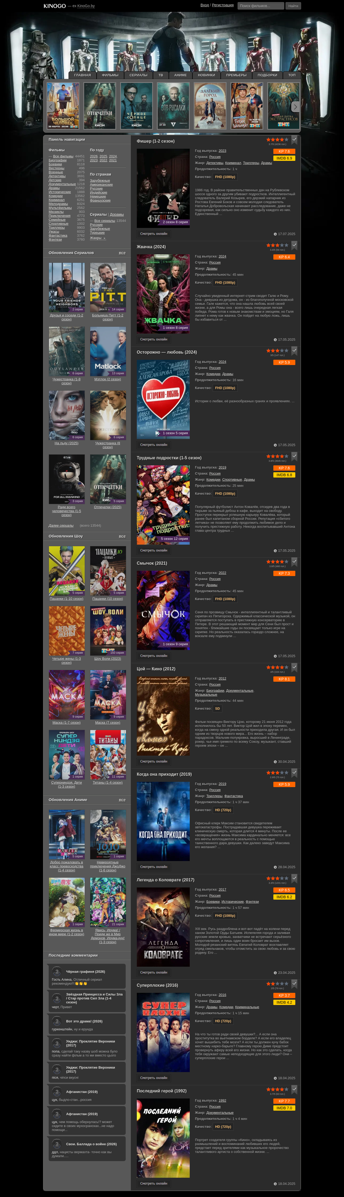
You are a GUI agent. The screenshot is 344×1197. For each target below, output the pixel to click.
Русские (96, 188)
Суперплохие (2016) (157, 985)
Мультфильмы (60, 208)
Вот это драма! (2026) (84, 1021)
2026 (94, 156)
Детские (55, 180)
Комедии (213, 374)
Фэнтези (252, 902)
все (122, 252)
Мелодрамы (58, 204)
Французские (100, 200)
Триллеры (251, 163)
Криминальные (247, 1007)
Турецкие (97, 233)
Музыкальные (206, 694)
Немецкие (98, 196)
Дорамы (117, 214)
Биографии (215, 691)
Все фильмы (63, 156)
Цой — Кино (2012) (156, 669)
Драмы (266, 163)
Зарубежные (100, 181)
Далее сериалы (61, 525)
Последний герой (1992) (162, 1091)
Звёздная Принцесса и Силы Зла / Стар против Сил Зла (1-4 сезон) (94, 998)
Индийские (98, 192)
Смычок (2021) (152, 563)
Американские (101, 184)
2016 (222, 995)
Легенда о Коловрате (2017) (165, 880)
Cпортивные (232, 479)
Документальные (240, 691)
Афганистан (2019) (82, 1092)
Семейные (57, 220)
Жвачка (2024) (151, 247)
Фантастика (233, 796)
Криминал (233, 163)
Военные (56, 172)
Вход (205, 5)
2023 (222, 151)
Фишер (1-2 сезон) (156, 141)
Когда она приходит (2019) (164, 774)
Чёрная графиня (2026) (85, 972)
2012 (222, 678)
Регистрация (223, 5)
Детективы (214, 163)
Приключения (59, 216)
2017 (222, 889)
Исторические (232, 902)
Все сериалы (104, 221)
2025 (103, 156)
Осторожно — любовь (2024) (167, 352)
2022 (222, 573)
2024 (222, 256)
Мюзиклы (56, 212)
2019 (222, 467)
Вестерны (56, 168)
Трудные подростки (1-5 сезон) (169, 458)
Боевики (213, 902)
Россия (215, 157)
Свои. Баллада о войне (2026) (91, 1144)
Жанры (98, 238)
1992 (222, 1100)
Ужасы (54, 231)
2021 (113, 160)
